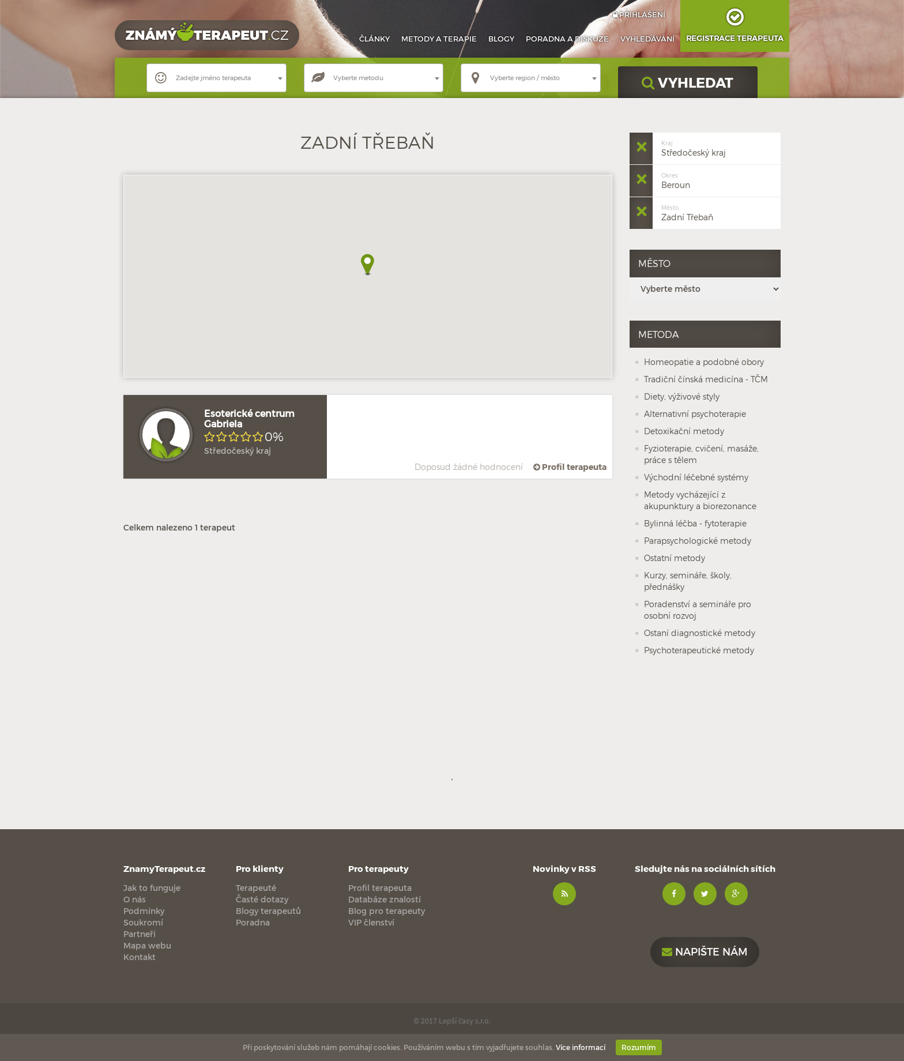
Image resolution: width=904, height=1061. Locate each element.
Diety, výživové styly (682, 396)
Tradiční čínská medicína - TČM (706, 379)
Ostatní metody (674, 558)
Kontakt (139, 957)
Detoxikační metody (684, 431)
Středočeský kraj (693, 147)
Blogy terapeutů (268, 911)
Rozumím (639, 1047)
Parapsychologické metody (697, 540)
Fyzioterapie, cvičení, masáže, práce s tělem (701, 454)
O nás (134, 899)
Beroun (675, 180)
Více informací (580, 1047)
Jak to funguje (151, 888)
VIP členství (371, 922)
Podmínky (143, 911)
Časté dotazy (262, 899)
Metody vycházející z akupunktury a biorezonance (700, 500)
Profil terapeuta (569, 467)
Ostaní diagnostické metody (699, 633)
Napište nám (705, 951)
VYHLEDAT (687, 82)
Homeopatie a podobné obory (704, 362)
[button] (367, 265)
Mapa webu (147, 945)
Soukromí (143, 922)
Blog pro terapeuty (386, 911)
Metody (439, 38)
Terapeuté (256, 888)
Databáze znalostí (384, 899)
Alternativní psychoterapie (695, 414)
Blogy (501, 38)
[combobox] (216, 77)
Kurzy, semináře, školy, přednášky (688, 581)
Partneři (139, 934)
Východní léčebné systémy (696, 477)
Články (374, 38)
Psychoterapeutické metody (699, 650)
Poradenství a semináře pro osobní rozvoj (697, 609)
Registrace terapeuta (735, 21)
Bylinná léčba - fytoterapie (695, 523)
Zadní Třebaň (687, 212)
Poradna (567, 38)
